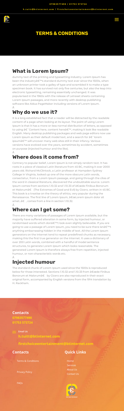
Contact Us (73, 373)
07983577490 (22, 317)
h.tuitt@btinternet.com (39, 336)
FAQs (20, 383)
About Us (72, 369)
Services (71, 365)
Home (70, 360)
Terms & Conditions (28, 360)
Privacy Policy (24, 371)
